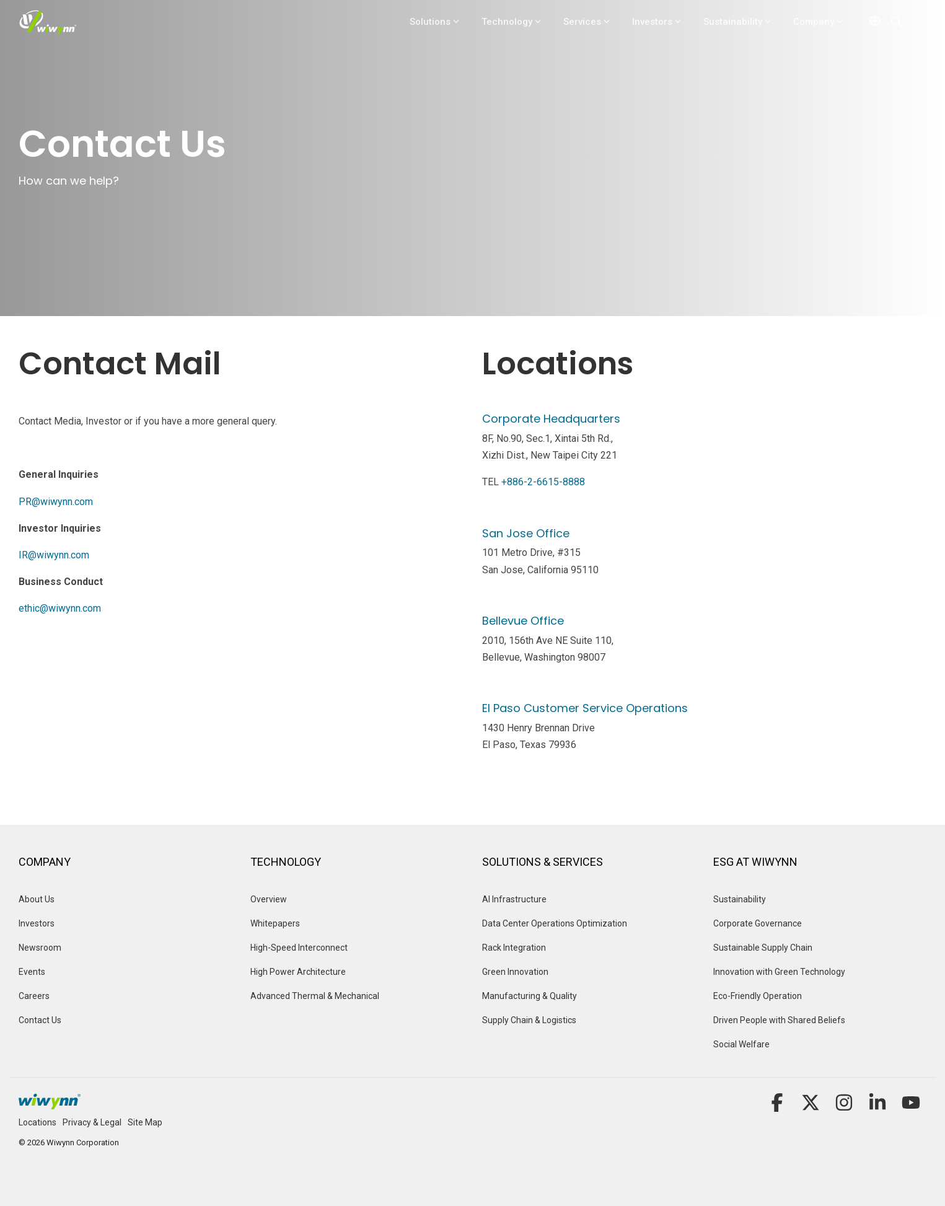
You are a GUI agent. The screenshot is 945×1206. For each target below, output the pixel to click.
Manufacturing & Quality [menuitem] (529, 996)
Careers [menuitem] (34, 996)
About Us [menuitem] (37, 899)
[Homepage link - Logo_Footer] (50, 1103)
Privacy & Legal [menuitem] (92, 1122)
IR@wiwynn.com (54, 555)
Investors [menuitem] (37, 923)
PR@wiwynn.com (56, 502)
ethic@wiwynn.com (60, 608)
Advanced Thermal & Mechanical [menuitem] (314, 996)
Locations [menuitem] (37, 1122)
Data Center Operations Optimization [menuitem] (554, 923)
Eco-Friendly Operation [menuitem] (757, 996)
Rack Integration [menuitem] (514, 948)
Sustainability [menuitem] (739, 899)
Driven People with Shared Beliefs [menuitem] (779, 1020)
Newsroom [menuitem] (40, 948)
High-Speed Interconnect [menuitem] (299, 948)
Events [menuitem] (33, 972)
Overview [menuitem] (269, 899)
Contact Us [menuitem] (40, 1020)
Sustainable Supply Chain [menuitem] (762, 948)
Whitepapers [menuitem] (275, 923)
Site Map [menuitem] (145, 1122)
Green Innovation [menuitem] (515, 972)
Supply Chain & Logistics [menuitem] (529, 1020)
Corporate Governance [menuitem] (757, 923)
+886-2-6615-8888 (543, 482)
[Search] (897, 21)
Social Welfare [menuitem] (741, 1044)
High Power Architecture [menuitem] (298, 972)
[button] (778, 1106)
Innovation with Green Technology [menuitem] (779, 972)
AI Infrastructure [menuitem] (514, 899)
